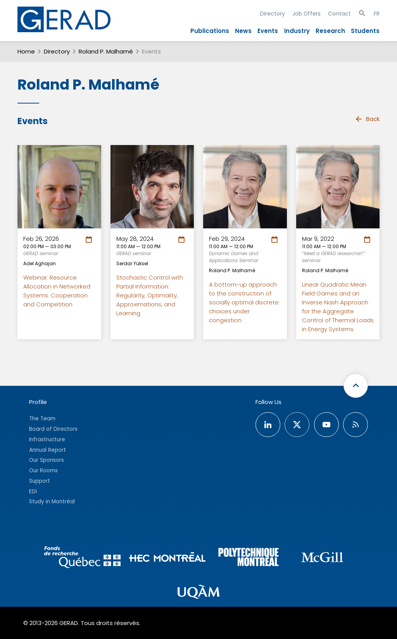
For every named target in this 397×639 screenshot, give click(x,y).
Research (330, 31)
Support (39, 481)
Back (367, 119)
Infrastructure (47, 439)
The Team (42, 418)
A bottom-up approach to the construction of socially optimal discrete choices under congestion (244, 302)
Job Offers (306, 13)
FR (377, 13)
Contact (339, 13)
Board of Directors (53, 429)
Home (26, 51)
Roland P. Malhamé (106, 51)
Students (365, 31)
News (243, 31)
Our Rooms (43, 470)
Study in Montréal (52, 501)
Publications (209, 31)
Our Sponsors (46, 460)
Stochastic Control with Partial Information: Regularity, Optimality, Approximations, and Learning (149, 295)
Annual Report (47, 450)
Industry (297, 31)
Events (267, 31)
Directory (272, 13)
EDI (33, 491)
